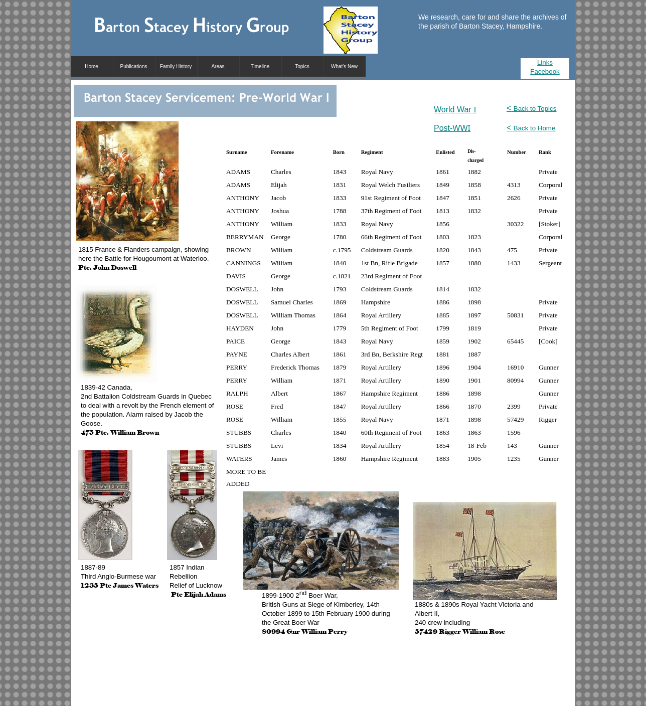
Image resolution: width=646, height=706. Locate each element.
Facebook (544, 71)
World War (455, 109)
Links (545, 62)
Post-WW (452, 128)
